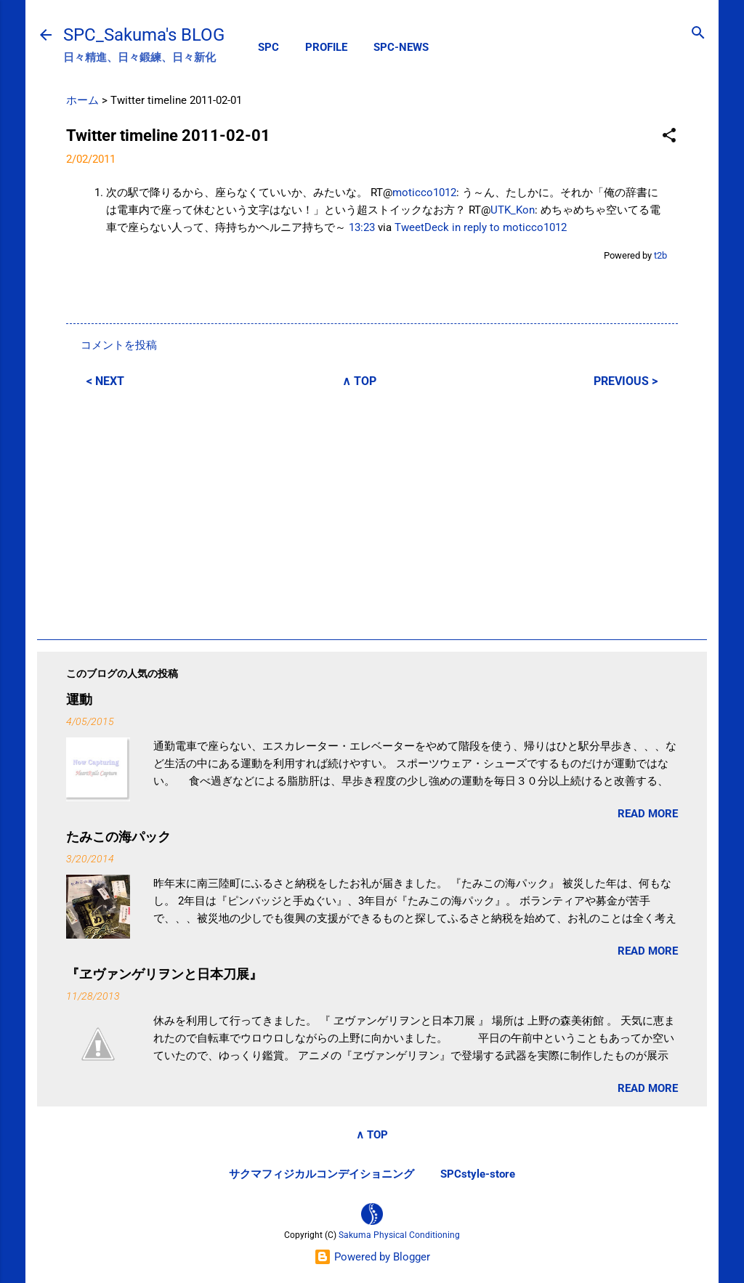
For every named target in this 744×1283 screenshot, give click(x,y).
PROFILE (326, 47)
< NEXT (105, 381)
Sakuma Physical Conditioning (399, 1235)
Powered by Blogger (372, 1256)
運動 (79, 699)
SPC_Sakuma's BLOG (144, 35)
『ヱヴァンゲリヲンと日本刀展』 (164, 974)
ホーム (82, 100)
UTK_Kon (512, 209)
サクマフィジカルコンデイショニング (321, 1174)
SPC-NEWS (401, 47)
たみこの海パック (118, 836)
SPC (268, 47)
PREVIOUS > (626, 381)
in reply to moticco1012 (509, 227)
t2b (660, 255)
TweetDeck (422, 227)
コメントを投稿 (119, 345)
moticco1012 (424, 192)
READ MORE (648, 813)
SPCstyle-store (477, 1174)
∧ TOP (359, 381)
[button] (669, 136)
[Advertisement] (372, 511)
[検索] (698, 33)
